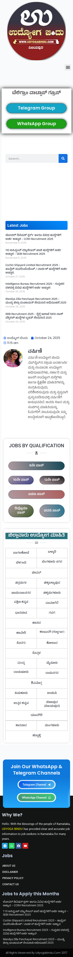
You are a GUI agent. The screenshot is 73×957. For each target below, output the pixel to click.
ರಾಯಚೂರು (21, 672)
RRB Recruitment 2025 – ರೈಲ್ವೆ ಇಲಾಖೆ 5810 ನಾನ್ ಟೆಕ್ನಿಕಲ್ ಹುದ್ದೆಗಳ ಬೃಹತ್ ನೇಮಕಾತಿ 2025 (34, 316)
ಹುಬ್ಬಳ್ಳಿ (37, 735)
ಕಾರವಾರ (21, 725)
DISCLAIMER (10, 871)
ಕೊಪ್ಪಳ (36, 653)
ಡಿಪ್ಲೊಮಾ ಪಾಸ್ (21, 511)
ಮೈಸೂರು (52, 663)
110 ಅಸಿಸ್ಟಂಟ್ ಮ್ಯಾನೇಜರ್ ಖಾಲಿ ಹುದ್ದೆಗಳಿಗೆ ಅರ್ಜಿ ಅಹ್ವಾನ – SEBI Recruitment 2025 (33, 252)
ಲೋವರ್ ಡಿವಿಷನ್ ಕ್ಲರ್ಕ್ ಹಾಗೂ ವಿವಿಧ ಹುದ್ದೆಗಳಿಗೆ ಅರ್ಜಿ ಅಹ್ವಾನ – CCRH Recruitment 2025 (33, 237)
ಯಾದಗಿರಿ (36, 715)
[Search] (63, 158)
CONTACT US (10, 884)
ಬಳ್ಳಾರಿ (52, 552)
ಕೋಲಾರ (52, 643)
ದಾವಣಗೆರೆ (52, 603)
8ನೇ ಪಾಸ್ (36, 466)
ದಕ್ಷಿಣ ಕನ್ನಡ (21, 602)
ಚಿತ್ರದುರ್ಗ (21, 583)
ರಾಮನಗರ (52, 673)
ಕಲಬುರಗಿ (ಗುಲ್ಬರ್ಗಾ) (52, 632)
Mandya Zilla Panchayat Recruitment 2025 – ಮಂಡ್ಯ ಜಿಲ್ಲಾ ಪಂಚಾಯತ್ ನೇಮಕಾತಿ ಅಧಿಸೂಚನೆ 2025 (35, 301)
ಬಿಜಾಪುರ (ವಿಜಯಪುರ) (52, 704)
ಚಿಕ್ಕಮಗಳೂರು (52, 593)
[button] (68, 67)
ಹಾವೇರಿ (21, 633)
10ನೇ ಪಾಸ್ (21, 480)
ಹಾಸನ (36, 623)
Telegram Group (36, 108)
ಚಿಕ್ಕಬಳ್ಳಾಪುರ (52, 583)
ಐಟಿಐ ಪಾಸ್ (36, 494)
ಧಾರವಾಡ (21, 613)
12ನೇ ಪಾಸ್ (52, 480)
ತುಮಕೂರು (21, 693)
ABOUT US (8, 865)
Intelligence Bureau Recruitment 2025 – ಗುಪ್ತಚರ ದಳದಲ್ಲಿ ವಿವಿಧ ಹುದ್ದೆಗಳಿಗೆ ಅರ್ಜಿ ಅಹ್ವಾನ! (34, 286)
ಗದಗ (52, 613)
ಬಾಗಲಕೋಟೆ (21, 553)
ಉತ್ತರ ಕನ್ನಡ (21, 703)
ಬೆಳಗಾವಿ (21, 562)
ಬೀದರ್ (36, 573)
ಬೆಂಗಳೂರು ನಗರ (52, 561)
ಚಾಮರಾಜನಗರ (21, 593)
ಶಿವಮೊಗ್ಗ (36, 683)
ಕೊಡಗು (21, 643)
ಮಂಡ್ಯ (21, 663)
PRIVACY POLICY (13, 878)
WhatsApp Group (36, 124)
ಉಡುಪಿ (52, 693)
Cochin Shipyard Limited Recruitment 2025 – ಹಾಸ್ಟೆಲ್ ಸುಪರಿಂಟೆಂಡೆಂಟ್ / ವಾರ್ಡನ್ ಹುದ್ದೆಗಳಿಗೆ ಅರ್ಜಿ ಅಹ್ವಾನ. (36, 269)
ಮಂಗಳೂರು (52, 725)
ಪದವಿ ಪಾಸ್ (52, 511)
